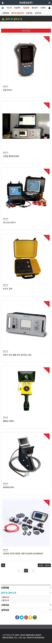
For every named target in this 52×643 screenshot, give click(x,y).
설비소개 (5, 600)
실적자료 (38, 13)
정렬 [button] (41, 565)
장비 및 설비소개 (17, 13)
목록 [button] (47, 565)
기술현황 (26, 7)
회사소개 (8, 7)
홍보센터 (35, 7)
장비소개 (5, 597)
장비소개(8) (26, 30)
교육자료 (29, 13)
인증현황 (5, 13)
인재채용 (43, 7)
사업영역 (17, 7)
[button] (3, 565)
